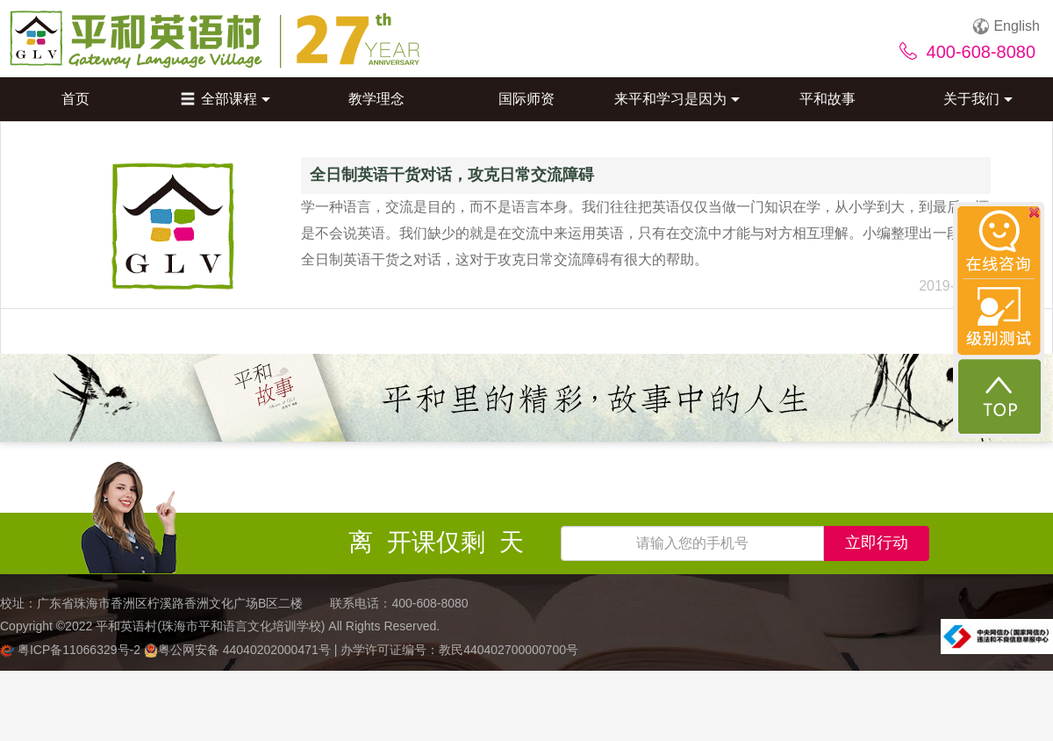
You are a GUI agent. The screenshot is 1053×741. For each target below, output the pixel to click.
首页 (75, 98)
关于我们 (978, 98)
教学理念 (376, 98)
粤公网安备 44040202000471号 (239, 650)
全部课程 (225, 98)
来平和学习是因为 (677, 98)
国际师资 (526, 98)
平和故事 (827, 98)
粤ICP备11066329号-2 (72, 650)
